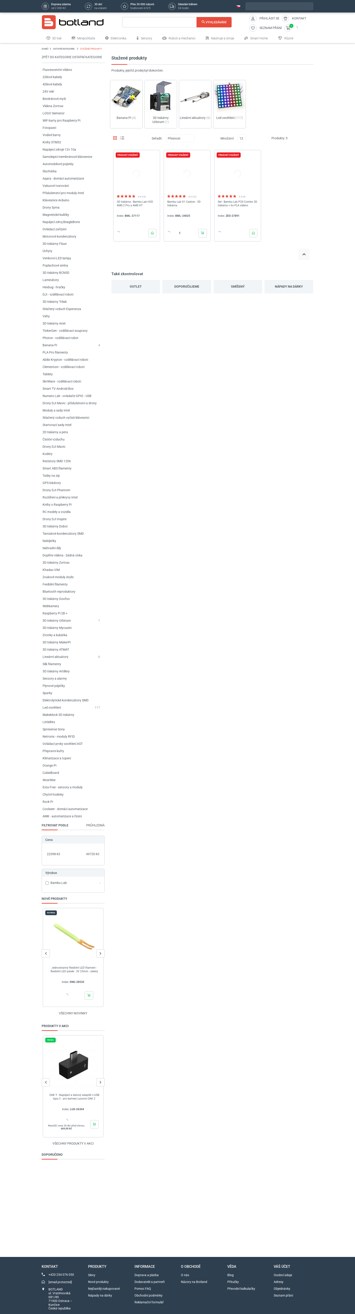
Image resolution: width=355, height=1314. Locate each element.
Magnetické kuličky (56, 215)
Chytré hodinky (53, 794)
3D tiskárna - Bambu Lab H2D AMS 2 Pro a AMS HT (135, 203)
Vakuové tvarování (56, 186)
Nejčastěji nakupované (104, 1288)
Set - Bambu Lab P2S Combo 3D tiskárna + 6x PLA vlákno (237, 203)
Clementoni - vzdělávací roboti (63, 367)
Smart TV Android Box (58, 388)
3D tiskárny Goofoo (56, 599)
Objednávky (282, 1288)
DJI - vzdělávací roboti (58, 294)
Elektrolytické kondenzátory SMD (66, 700)
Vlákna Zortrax (53, 106)
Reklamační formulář (149, 1302)
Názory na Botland (194, 1282)
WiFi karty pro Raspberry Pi (61, 120)
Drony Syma (51, 207)
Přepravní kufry (53, 751)
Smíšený (238, 286)
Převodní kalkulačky (241, 1288)
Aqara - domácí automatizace (63, 178)
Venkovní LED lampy (57, 258)
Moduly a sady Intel (56, 410)
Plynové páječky (54, 686)
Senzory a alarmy (55, 678)
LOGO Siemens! (54, 113)
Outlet (136, 286)
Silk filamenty (52, 664)
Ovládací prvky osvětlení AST (63, 744)
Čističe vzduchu (54, 439)
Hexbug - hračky (54, 287)
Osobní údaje (283, 1275)
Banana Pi (50, 345)
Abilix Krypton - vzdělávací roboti (65, 359)
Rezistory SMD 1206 (57, 461)
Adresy (278, 1282)
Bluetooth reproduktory (59, 591)
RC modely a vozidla (57, 512)
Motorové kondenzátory (59, 236)
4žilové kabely (52, 84)
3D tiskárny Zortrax (56, 562)
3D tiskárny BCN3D (56, 272)
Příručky (233, 1282)
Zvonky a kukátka (55, 635)
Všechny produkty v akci (73, 1143)
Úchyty (47, 251)
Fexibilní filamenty (55, 584)
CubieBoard (51, 773)
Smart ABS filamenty (57, 468)
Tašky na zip (51, 475)
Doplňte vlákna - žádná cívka (62, 555)
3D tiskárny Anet (54, 323)
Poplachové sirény (55, 265)
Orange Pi (49, 765)
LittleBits (49, 722)
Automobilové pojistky (58, 164)
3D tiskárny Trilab (55, 301)
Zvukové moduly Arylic (58, 577)
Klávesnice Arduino (56, 200)
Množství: (227, 138)
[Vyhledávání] (177, 22)
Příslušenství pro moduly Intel (63, 193)
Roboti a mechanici (178, 38)
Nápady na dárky (289, 286)
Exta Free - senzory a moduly (63, 787)
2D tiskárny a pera (55, 432)
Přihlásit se (269, 18)
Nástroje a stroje (220, 38)
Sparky (47, 693)
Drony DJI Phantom (56, 490)
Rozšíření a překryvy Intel (60, 497)
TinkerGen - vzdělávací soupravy (65, 330)
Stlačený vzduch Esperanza (62, 309)
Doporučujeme (186, 286)
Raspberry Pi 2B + (55, 613)
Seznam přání (283, 1295)
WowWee (49, 780)
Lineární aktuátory (55, 657)
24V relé (48, 91)
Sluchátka (50, 171)
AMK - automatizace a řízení (62, 816)
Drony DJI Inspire (55, 519)
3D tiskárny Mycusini (57, 628)
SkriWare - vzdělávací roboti (62, 381)
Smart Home (256, 38)
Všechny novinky (73, 1013)
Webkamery (51, 606)
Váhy (46, 316)
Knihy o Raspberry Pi (57, 504)
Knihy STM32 (52, 142)
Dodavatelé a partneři (149, 1282)
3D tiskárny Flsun (55, 243)
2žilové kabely (52, 77)
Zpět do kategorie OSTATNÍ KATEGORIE (72, 57)
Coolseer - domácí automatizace (65, 809)
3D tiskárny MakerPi (57, 642)
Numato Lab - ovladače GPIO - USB (67, 396)
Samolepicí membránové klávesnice (67, 157)
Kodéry (48, 454)
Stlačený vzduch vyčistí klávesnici (66, 417)
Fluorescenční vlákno (57, 70)
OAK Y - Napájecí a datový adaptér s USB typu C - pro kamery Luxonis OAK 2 (74, 1096)
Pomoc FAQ (142, 1288)
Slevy (91, 1275)
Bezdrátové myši (54, 99)
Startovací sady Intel (57, 425)
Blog (230, 1275)
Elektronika (115, 38)
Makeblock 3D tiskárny (58, 715)
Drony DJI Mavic (54, 446)
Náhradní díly (52, 548)
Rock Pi (48, 802)
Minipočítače (83, 38)
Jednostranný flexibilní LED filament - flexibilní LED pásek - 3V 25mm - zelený (74, 969)
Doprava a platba (146, 1275)
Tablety (48, 374)
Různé (285, 38)
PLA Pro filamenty (55, 352)
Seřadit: (157, 138)
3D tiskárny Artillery (56, 671)
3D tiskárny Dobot (55, 526)
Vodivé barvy (52, 135)
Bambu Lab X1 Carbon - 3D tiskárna (184, 203)
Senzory (144, 38)
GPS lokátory (52, 483)
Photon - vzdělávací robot (60, 338)
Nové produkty (98, 1282)
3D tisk (54, 38)
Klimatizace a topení (57, 758)
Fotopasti (49, 128)
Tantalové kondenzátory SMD (63, 533)
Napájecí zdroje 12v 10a (59, 149)
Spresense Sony (54, 729)
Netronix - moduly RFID (59, 736)
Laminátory (51, 280)
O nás (185, 1275)
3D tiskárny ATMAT (56, 649)
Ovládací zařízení (54, 229)
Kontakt (299, 18)
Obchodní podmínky (148, 1295)
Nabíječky (49, 541)
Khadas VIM (51, 570)
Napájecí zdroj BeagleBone (61, 222)
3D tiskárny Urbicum (57, 620)
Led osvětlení (52, 707)
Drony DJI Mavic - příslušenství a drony (70, 403)
